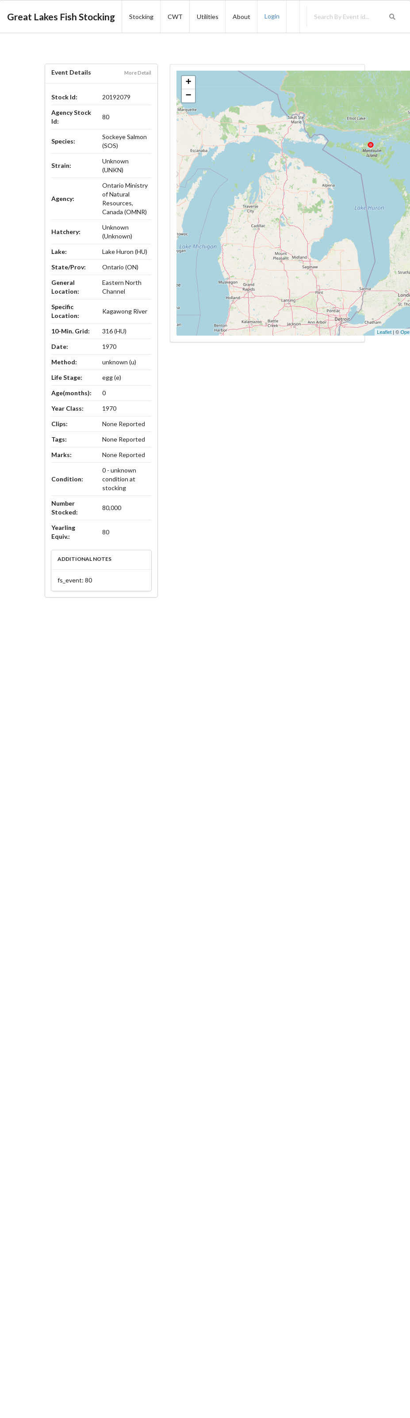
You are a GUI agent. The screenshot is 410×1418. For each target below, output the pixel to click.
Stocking (141, 16)
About (241, 16)
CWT (175, 16)
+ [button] (189, 82)
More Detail (137, 73)
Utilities (207, 16)
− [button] (189, 95)
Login (272, 16)
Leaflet (384, 332)
